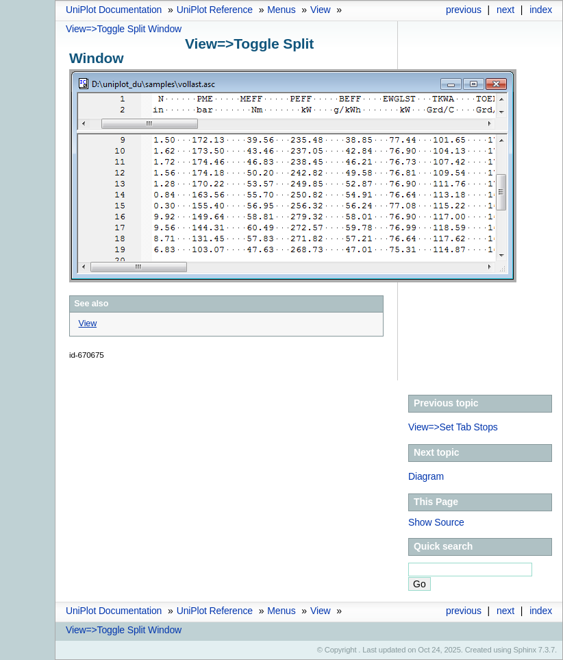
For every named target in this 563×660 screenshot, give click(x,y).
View (320, 9)
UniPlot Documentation (114, 9)
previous (463, 9)
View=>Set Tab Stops (453, 426)
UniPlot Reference (215, 9)
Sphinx (525, 650)
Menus (281, 9)
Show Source (436, 522)
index (540, 9)
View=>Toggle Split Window (124, 28)
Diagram (426, 476)
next (505, 9)
